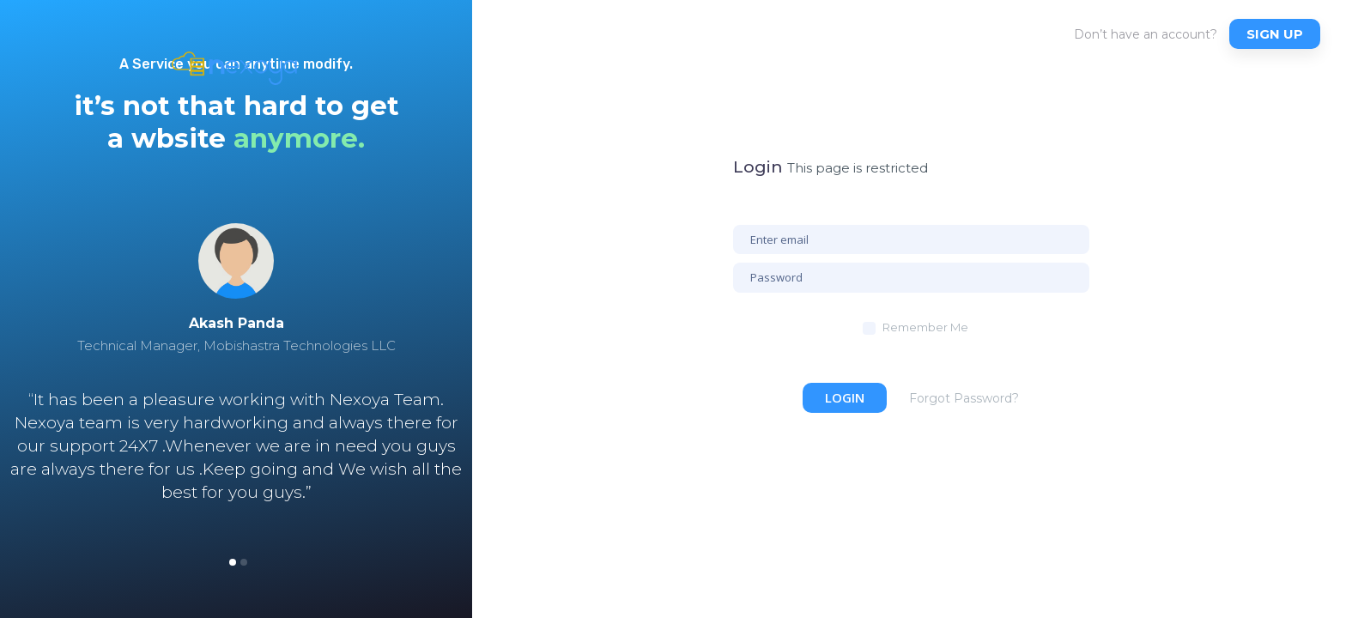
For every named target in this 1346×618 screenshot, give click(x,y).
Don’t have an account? (1145, 34)
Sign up (1274, 34)
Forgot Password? (964, 398)
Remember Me (925, 327)
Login (844, 397)
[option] (236, 389)
